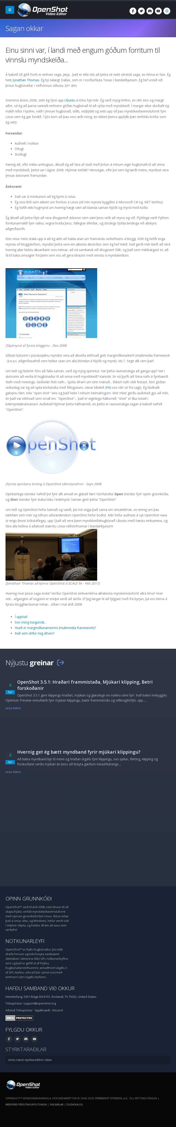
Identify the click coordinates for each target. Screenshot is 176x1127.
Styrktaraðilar (26, 1049)
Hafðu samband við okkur (40, 988)
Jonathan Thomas (26, 80)
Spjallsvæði (42, 1010)
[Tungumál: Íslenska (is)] (166, 11)
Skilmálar (56, 1104)
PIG (108, 387)
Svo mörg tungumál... (30, 622)
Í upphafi (21, 617)
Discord (57, 1010)
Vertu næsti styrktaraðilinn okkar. (30, 1060)
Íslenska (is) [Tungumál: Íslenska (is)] (74, 1104)
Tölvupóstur (24, 1010)
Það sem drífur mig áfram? (34, 633)
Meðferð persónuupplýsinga (26, 1104)
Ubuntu (69, 100)
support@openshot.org (39, 1003)
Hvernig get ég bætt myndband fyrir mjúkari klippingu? (78, 752)
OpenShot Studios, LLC (111, 1098)
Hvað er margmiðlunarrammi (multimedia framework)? (55, 628)
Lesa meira (13, 708)
